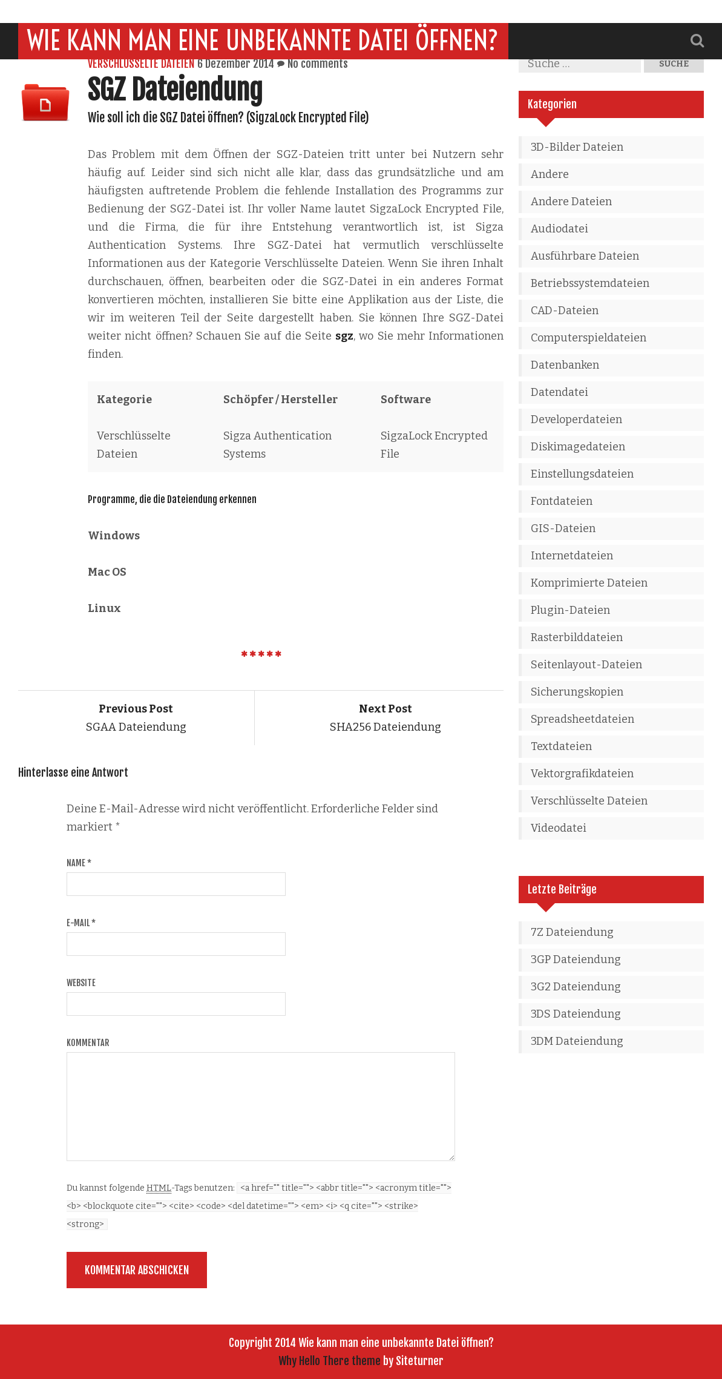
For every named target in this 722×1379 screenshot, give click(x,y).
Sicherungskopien (577, 692)
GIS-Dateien (563, 528)
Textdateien (561, 746)
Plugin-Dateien (570, 610)
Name (79, 863)
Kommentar (88, 1043)
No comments (317, 63)
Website (81, 983)
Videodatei (558, 828)
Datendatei (559, 392)
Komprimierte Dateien (589, 583)
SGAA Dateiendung (136, 718)
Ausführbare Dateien (585, 256)
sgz (344, 336)
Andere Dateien (571, 201)
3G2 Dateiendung (576, 986)
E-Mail (81, 923)
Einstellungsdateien (582, 474)
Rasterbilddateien (577, 637)
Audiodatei (559, 228)
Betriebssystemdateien (590, 283)
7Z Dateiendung (572, 932)
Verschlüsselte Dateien (141, 63)
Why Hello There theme (329, 1360)
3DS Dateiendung (576, 1014)
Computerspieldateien (588, 337)
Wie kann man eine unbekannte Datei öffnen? (263, 18)
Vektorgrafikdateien (582, 773)
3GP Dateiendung (576, 959)
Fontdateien (561, 501)
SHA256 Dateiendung (385, 718)
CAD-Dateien (565, 310)
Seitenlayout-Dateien (586, 664)
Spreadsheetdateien (582, 719)
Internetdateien (572, 555)
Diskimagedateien (578, 446)
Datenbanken (565, 365)
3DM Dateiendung (577, 1041)
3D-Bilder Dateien (577, 147)
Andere (550, 174)
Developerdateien (576, 419)
